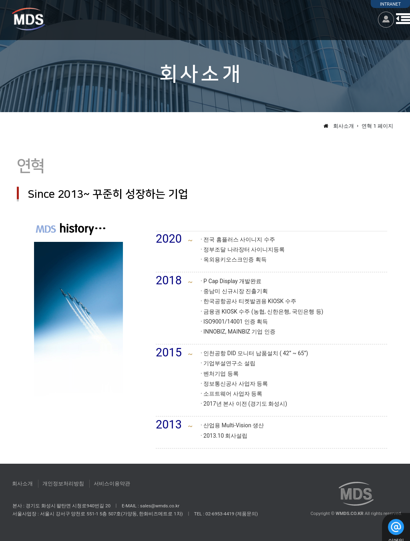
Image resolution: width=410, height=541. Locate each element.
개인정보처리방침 (63, 484)
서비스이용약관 (112, 484)
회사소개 (22, 484)
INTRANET (390, 4)
